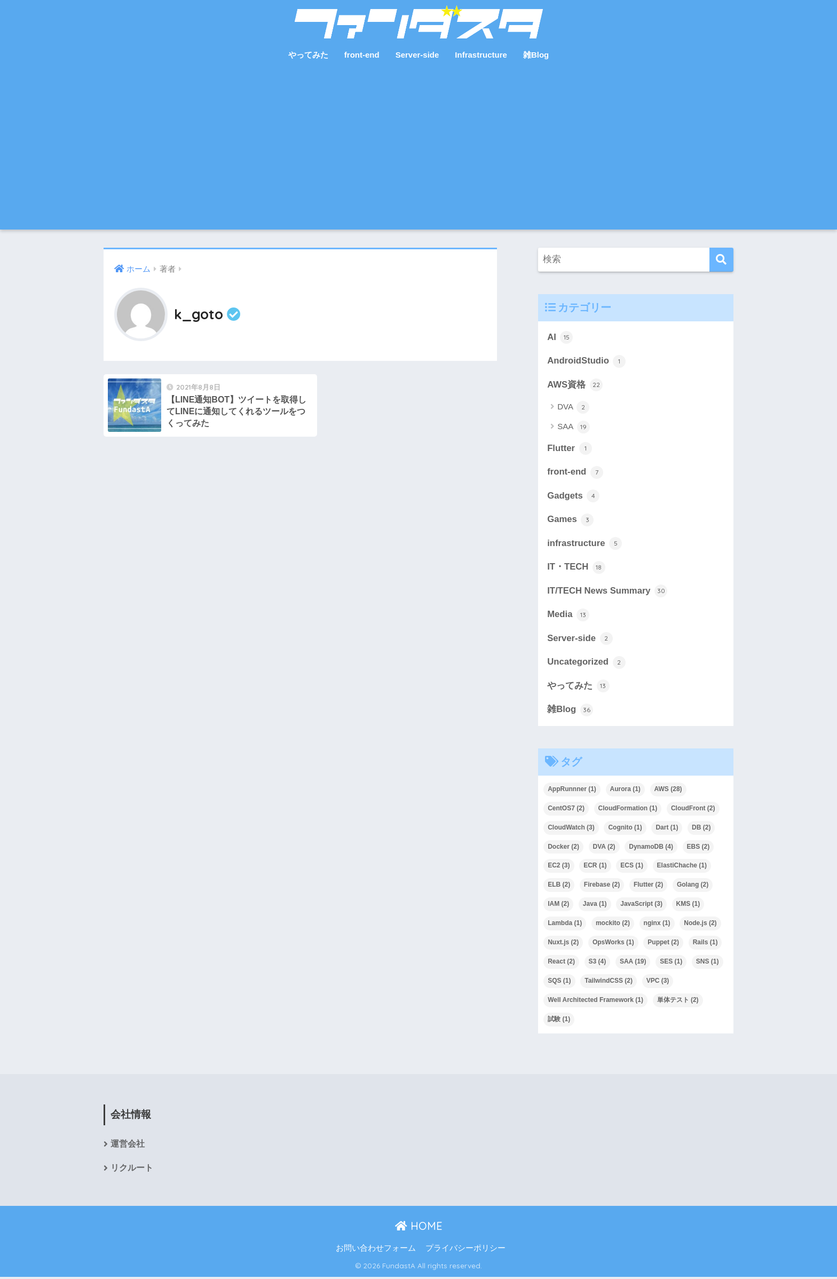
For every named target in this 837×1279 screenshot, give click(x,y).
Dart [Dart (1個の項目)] (667, 829)
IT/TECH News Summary (607, 592)
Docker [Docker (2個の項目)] (563, 848)
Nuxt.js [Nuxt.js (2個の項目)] (563, 944)
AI (560, 337)
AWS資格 (575, 384)
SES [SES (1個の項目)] (671, 963)
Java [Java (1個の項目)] (595, 905)
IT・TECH (576, 568)
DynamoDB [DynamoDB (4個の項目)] (651, 848)
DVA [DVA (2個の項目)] (604, 848)
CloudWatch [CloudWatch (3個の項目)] (571, 829)
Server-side (417, 54)
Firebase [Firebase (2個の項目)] (602, 886)
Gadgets (573, 496)
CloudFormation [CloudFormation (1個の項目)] (628, 810)
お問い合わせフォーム (376, 1250)
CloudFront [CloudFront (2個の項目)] (693, 810)
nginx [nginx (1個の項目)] (657, 924)
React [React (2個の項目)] (561, 963)
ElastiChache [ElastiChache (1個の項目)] (682, 867)
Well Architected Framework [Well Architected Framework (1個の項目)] (595, 1001)
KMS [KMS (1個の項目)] (688, 905)
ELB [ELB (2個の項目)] (559, 886)
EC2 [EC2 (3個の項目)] (559, 867)
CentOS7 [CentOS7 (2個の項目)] (566, 810)
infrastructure (584, 544)
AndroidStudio (586, 361)
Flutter (569, 449)
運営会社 (127, 1145)
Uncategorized (586, 663)
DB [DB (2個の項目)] (701, 829)
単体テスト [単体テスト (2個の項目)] (678, 1001)
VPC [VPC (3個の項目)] (657, 982)
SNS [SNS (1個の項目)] (707, 963)
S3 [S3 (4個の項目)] (597, 963)
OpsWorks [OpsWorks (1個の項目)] (613, 944)
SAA (573, 427)
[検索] (721, 260)
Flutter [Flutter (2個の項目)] (648, 886)
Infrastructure (481, 54)
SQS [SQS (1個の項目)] (559, 982)
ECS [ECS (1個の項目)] (631, 867)
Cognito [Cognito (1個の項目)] (625, 829)
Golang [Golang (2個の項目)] (692, 886)
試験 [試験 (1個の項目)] (559, 1020)
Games (570, 520)
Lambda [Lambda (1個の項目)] (565, 924)
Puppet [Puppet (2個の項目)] (663, 944)
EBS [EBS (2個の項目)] (698, 848)
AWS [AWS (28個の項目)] (668, 790)
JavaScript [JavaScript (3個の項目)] (641, 905)
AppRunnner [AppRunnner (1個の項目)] (572, 790)
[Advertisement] (418, 149)
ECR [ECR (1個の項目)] (594, 867)
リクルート (131, 1169)
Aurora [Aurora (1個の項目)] (625, 790)
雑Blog (536, 54)
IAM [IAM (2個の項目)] (558, 905)
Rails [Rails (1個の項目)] (705, 944)
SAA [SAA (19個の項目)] (633, 963)
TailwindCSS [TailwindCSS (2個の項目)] (609, 982)
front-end (362, 54)
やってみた (308, 54)
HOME (419, 1227)
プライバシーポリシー (465, 1250)
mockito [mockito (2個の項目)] (613, 924)
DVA (573, 407)
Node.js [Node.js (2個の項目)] (700, 924)
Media (568, 616)
